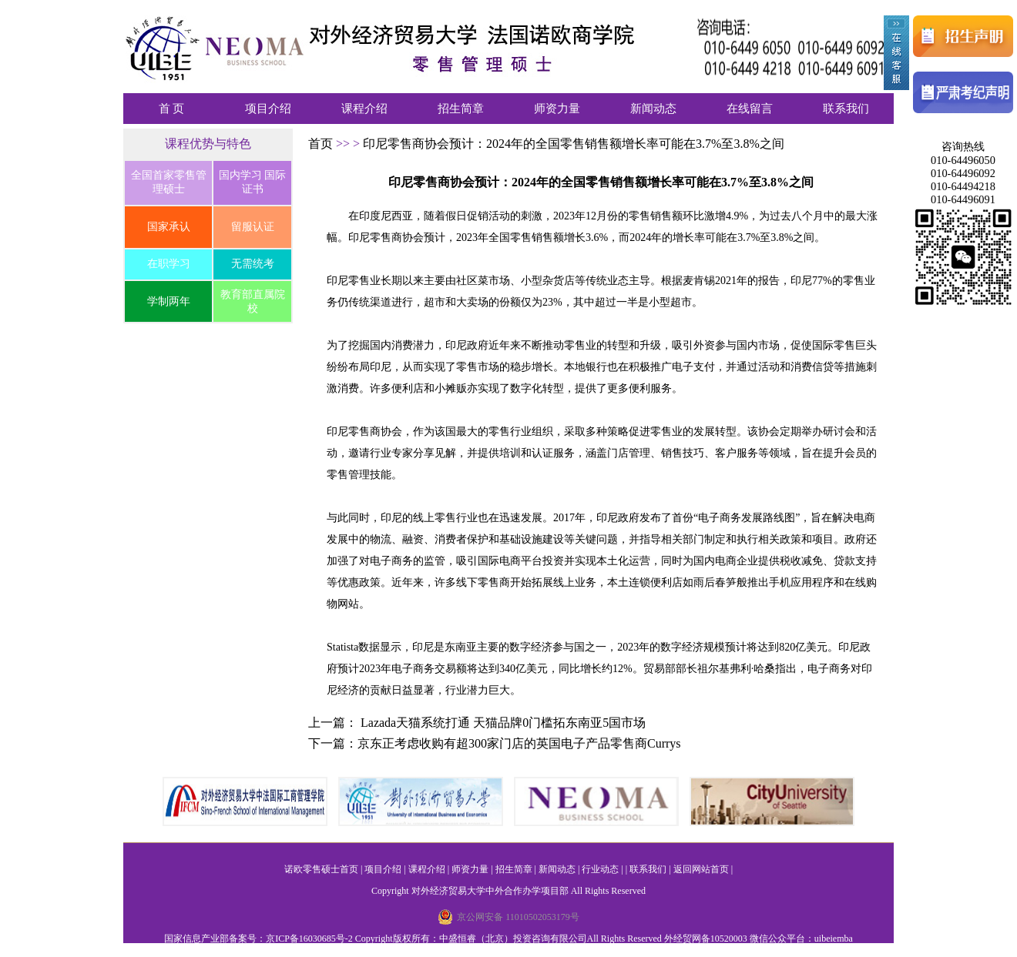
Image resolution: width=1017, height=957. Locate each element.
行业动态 (600, 869)
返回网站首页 (701, 869)
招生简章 (461, 108)
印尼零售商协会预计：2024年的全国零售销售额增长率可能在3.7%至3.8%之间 (573, 143)
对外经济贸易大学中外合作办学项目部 (490, 890)
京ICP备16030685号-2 (309, 938)
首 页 (172, 108)
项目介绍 (268, 108)
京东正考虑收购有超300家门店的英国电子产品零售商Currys (519, 743)
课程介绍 (364, 108)
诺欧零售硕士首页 (321, 869)
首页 (322, 143)
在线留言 (750, 108)
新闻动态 (653, 108)
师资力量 (557, 108)
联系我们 (846, 108)
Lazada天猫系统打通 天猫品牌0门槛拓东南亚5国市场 (503, 722)
